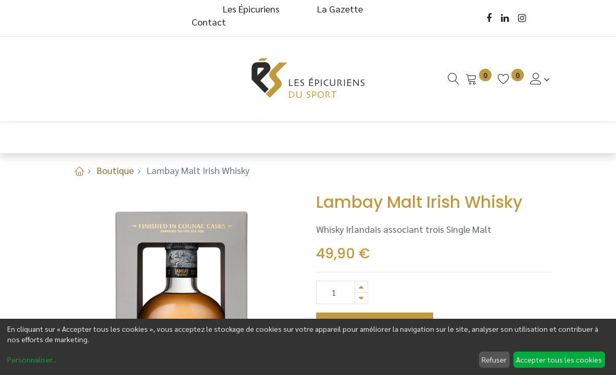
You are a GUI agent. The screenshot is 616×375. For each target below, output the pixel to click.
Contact (209, 22)
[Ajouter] (361, 286)
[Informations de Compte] (540, 79)
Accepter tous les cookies (559, 359)
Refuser (494, 359)
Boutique (115, 170)
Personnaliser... (32, 359)
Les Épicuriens (251, 9)
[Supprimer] (361, 298)
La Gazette (341, 9)
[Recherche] (453, 79)
